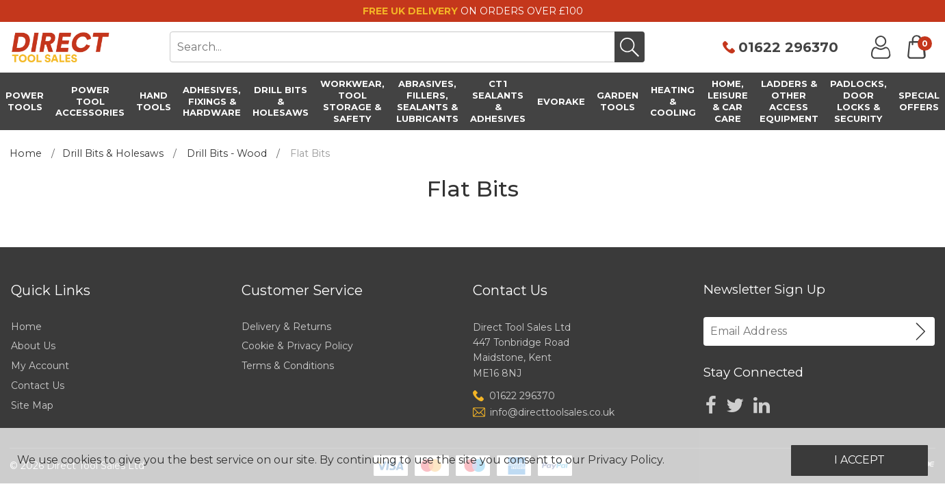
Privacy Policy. (626, 459)
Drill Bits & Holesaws (113, 153)
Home (26, 153)
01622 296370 (788, 47)
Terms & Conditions (288, 365)
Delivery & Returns (286, 326)
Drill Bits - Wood (227, 153)
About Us (33, 346)
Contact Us (37, 385)
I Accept (859, 459)
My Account (40, 365)
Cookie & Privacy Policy (297, 346)
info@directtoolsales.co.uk (552, 412)
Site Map (32, 405)
